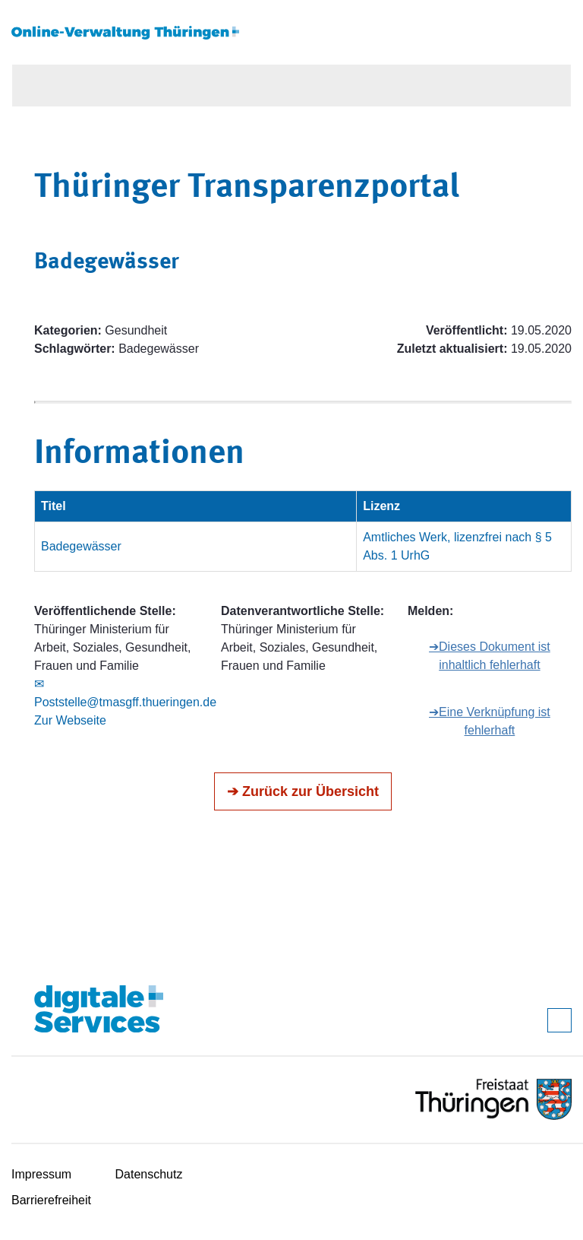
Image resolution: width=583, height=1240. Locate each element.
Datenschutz (149, 1174)
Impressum (41, 1174)
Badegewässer (81, 546)
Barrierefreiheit (51, 1200)
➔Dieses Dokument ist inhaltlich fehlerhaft (489, 655)
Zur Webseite (70, 720)
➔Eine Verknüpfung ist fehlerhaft (489, 721)
